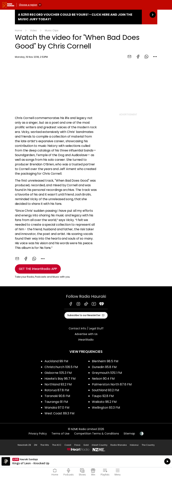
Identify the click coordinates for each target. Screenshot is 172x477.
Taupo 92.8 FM (103, 396)
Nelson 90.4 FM (103, 378)
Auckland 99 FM (56, 361)
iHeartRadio (86, 340)
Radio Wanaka (118, 444)
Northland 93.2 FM (58, 384)
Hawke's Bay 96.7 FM (59, 378)
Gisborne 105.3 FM (58, 373)
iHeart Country (99, 444)
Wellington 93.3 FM (106, 407)
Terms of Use (60, 433)
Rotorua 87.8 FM (56, 390)
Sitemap (129, 433)
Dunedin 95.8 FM (104, 367)
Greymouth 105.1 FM (107, 373)
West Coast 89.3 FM (59, 413)
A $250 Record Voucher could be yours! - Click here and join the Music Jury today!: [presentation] (86, 17)
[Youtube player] (56, 87)
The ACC (56, 444)
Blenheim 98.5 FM (105, 361)
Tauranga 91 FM (56, 402)
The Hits (44, 444)
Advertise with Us (86, 334)
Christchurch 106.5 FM (61, 367)
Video (33, 30)
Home (18, 30)
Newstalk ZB (24, 444)
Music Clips (51, 30)
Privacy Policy (38, 433)
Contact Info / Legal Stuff (86, 328)
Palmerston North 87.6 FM (112, 384)
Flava (77, 444)
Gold (86, 444)
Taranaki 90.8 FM (57, 396)
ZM (35, 444)
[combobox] (155, 56)
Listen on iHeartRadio (86, 461)
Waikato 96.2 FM (104, 402)
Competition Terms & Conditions (96, 433)
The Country (148, 444)
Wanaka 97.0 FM (56, 407)
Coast (67, 444)
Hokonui (134, 444)
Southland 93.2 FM (105, 390)
